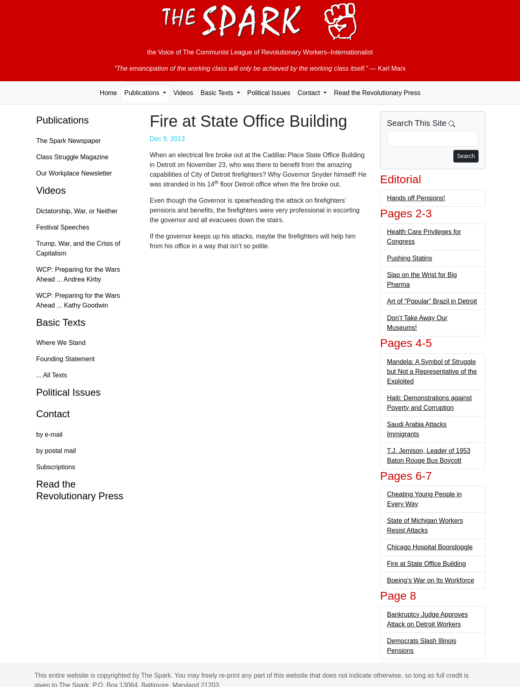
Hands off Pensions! (416, 198)
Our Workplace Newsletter (74, 173)
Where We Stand (61, 342)
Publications (62, 120)
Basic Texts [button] (217, 92)
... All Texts (51, 375)
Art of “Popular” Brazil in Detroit (432, 301)
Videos (183, 92)
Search (466, 156)
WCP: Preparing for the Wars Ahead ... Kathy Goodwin (78, 300)
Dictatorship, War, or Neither (76, 211)
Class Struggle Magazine (72, 157)
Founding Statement (65, 358)
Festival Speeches (62, 227)
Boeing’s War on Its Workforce (430, 580)
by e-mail (49, 434)
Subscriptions (55, 467)
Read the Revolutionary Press (377, 92)
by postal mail (56, 450)
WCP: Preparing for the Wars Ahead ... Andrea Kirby (78, 274)
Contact (53, 413)
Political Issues (268, 92)
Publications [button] (142, 92)
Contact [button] (309, 92)
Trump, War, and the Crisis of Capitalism (78, 248)
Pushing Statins (409, 258)
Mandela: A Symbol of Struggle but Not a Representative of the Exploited (432, 371)
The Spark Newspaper (68, 140)
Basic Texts (60, 322)
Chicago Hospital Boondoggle (430, 547)
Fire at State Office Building (426, 563)
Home (108, 92)
